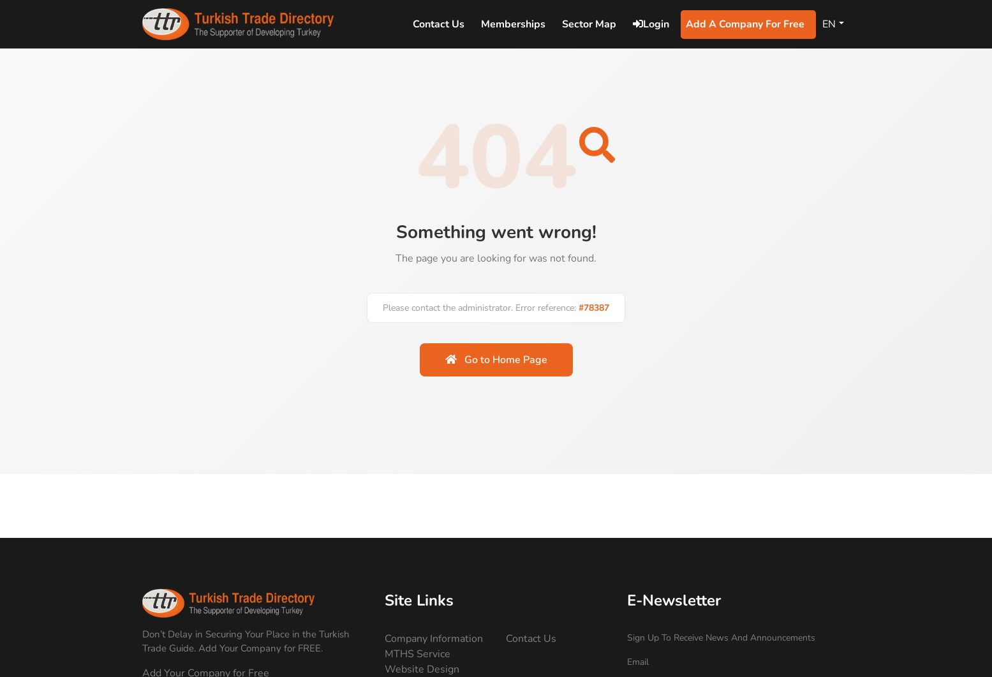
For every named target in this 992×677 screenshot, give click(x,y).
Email (638, 662)
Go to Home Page (496, 360)
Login (651, 24)
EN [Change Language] (829, 24)
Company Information (434, 639)
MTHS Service (417, 654)
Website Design (422, 669)
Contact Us (531, 639)
